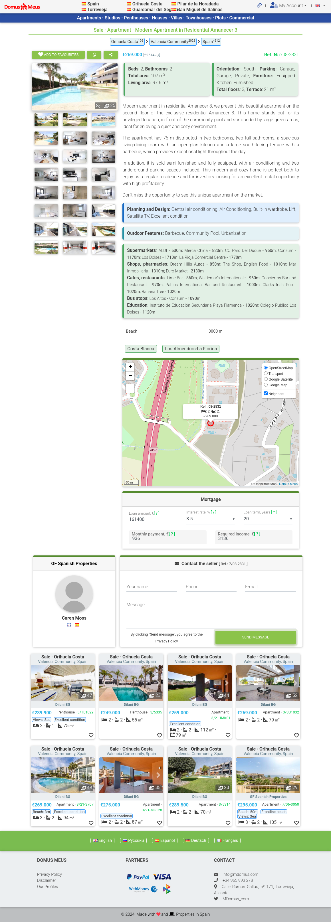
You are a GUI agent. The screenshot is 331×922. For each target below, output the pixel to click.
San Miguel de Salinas (199, 9)
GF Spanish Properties (74, 563)
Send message (255, 637)
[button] (36, 683)
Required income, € (239, 533)
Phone (192, 586)
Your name (137, 586)
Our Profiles (47, 886)
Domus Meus (288, 484)
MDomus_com (236, 899)
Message (135, 604)
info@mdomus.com (241, 874)
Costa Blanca (140, 348)
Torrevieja (97, 9)
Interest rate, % (201, 512)
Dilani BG (62, 704)
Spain (93, 4)
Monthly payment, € (153, 533)
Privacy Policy (49, 874)
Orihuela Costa (147, 4)
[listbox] (210, 519)
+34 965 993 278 (238, 880)
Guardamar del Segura (155, 9)
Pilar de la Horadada (198, 4)
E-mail (251, 586)
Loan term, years (260, 512)
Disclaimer (46, 880)
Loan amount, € (144, 513)
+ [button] (130, 367)
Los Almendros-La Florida (191, 348)
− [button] (130, 376)
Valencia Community (173, 41)
